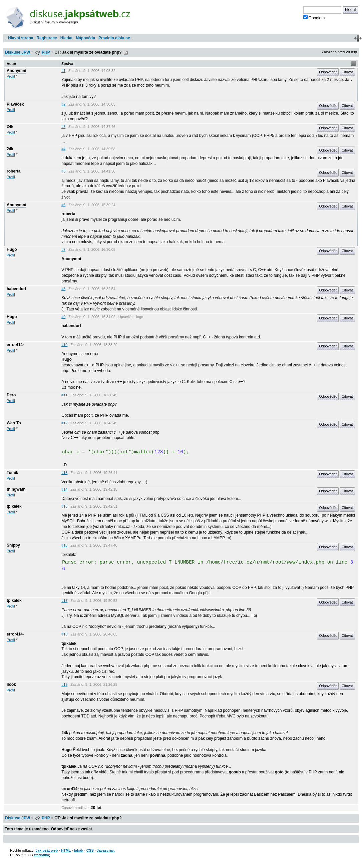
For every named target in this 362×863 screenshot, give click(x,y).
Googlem (314, 17)
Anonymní (16, 70)
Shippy (13, 545)
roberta (13, 171)
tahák (78, 850)
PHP (46, 52)
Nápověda (85, 38)
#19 (64, 684)
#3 (63, 127)
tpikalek (14, 506)
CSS (90, 850)
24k (10, 126)
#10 (64, 345)
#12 (64, 423)
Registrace (46, 38)
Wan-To (14, 423)
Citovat (347, 72)
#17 (64, 601)
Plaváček (15, 104)
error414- (15, 344)
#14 (64, 489)
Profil (11, 76)
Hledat (66, 38)
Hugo (12, 249)
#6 (63, 205)
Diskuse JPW (17, 52)
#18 (64, 634)
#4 (63, 149)
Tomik (12, 472)
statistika (41, 855)
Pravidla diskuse (114, 38)
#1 (63, 71)
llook (11, 684)
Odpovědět (328, 72)
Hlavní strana (20, 38)
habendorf (16, 288)
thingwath (16, 489)
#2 (63, 104)
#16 (64, 545)
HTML (66, 850)
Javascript (105, 850)
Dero (11, 395)
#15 (64, 506)
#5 (63, 171)
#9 (63, 317)
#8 (63, 289)
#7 (63, 249)
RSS (126, 53)
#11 (64, 395)
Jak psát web (46, 850)
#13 (64, 473)
